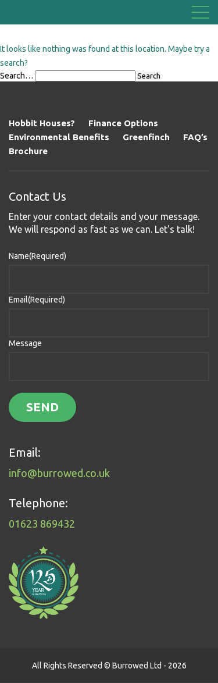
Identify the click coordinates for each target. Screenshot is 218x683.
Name (37, 256)
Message (25, 343)
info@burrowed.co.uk (59, 473)
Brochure (28, 151)
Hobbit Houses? (42, 123)
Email (37, 299)
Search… (16, 75)
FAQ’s (195, 137)
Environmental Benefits (59, 137)
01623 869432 (42, 523)
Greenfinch (146, 137)
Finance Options (123, 123)
